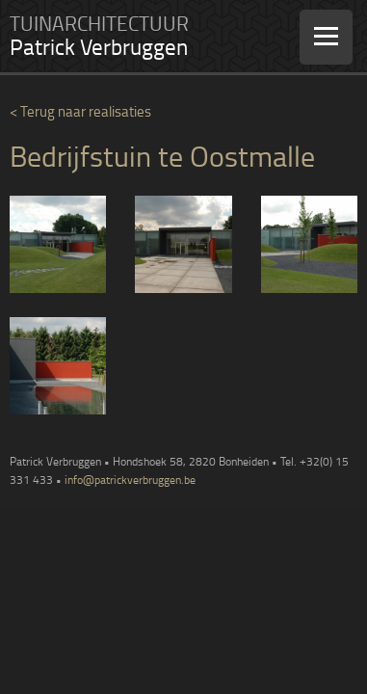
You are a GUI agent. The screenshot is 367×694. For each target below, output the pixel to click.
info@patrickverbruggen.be (130, 479)
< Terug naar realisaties (80, 111)
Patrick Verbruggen (99, 47)
